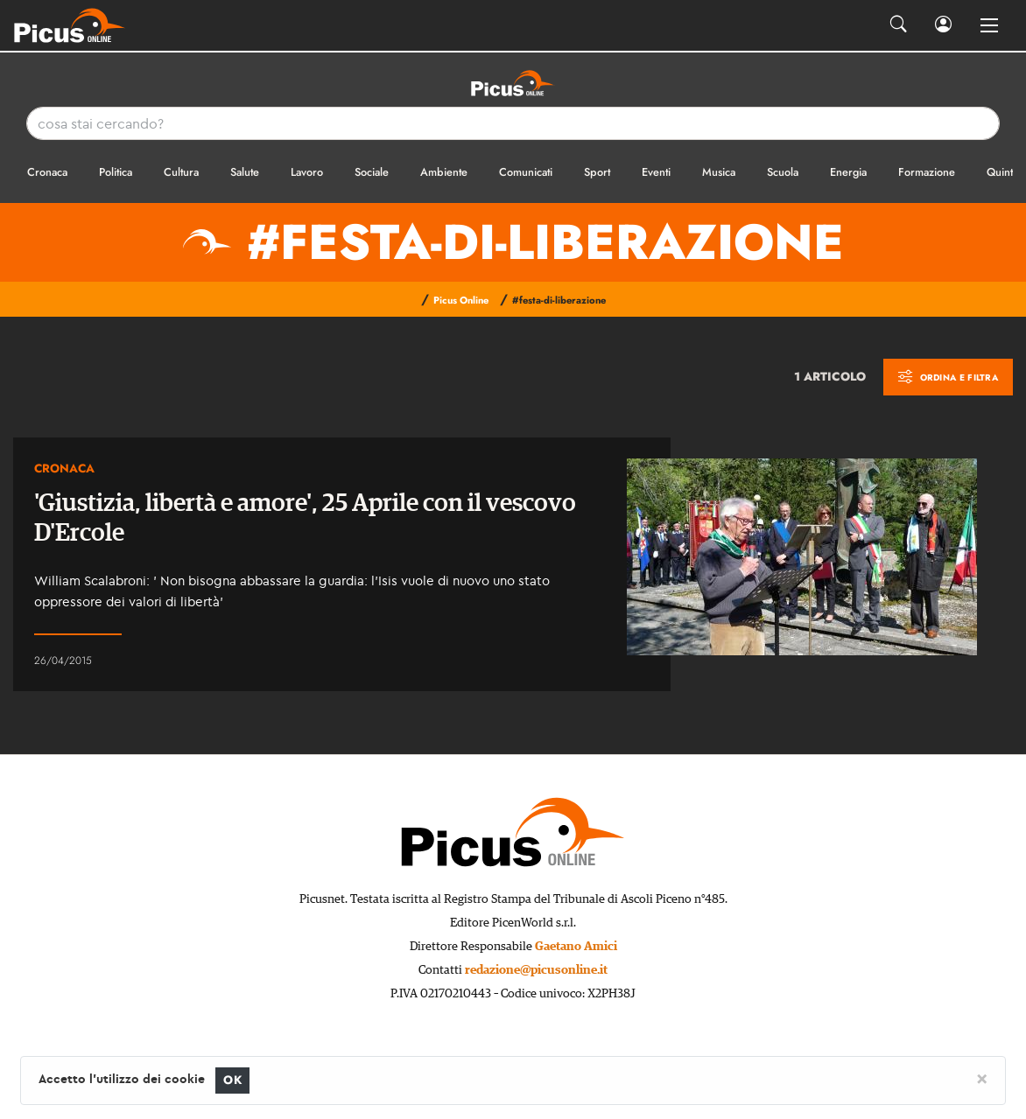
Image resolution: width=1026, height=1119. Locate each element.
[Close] (982, 1078)
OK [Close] (232, 1080)
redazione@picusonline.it (536, 970)
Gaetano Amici (576, 947)
